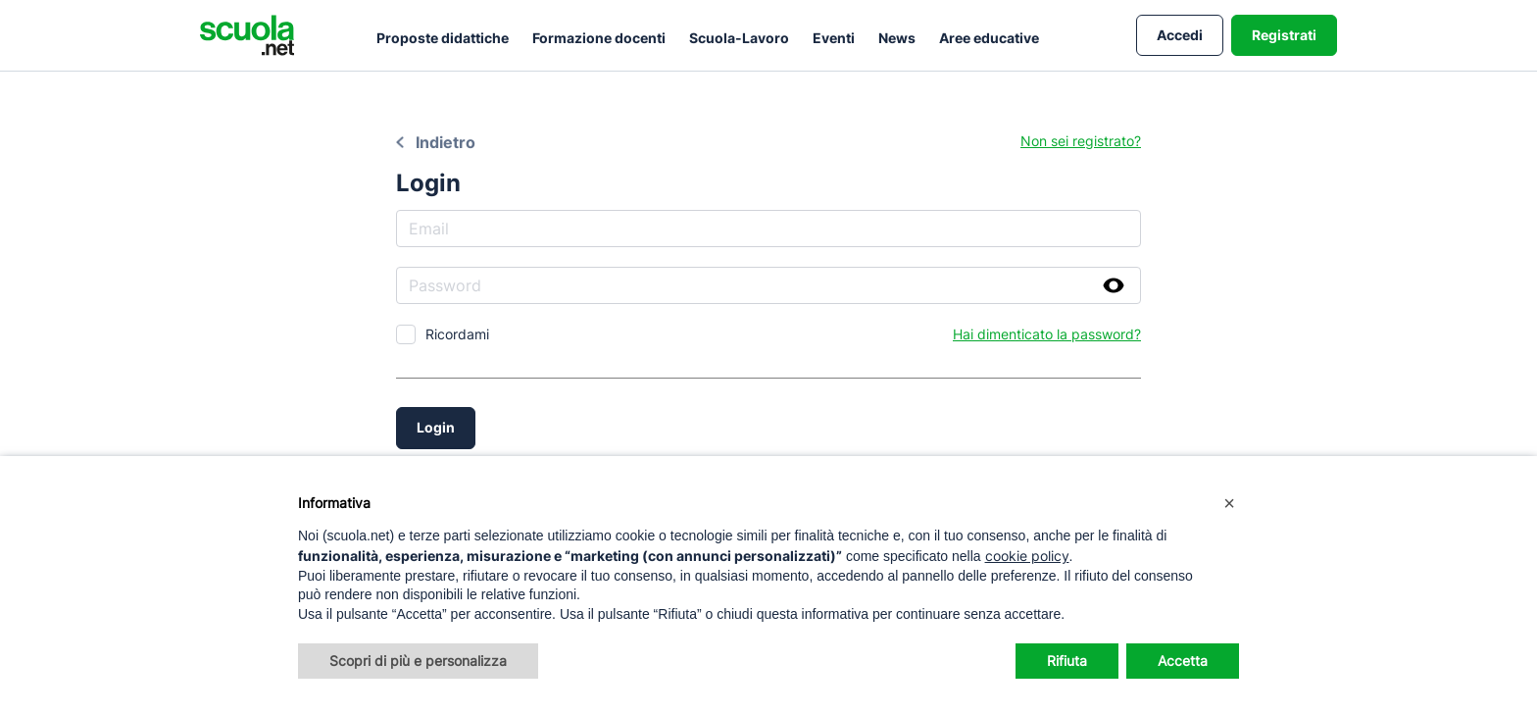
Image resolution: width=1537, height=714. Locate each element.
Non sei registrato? (1080, 140)
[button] (1229, 503)
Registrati (1284, 34)
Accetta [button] (1183, 660)
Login (436, 427)
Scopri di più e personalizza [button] (418, 660)
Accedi (1180, 34)
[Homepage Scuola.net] (247, 35)
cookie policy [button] (1027, 555)
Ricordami (457, 334)
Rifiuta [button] (1067, 660)
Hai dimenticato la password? (1047, 334)
